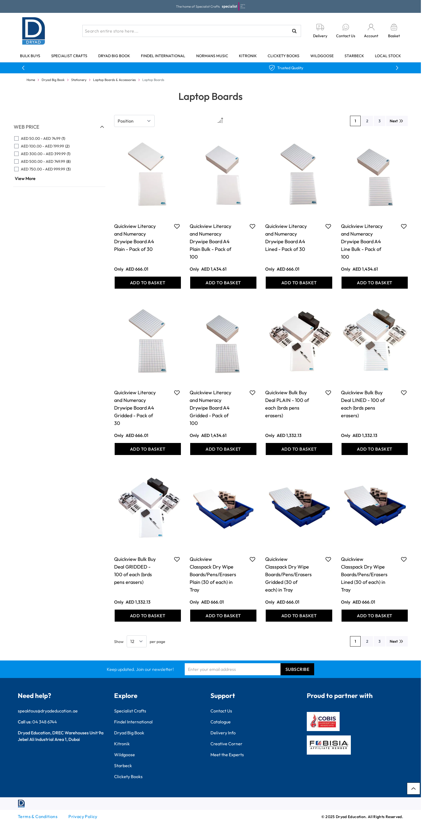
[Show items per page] (137, 641)
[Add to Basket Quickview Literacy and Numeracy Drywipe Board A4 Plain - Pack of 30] (148, 283)
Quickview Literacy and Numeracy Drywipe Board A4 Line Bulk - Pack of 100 (362, 241)
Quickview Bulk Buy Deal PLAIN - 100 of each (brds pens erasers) (287, 404)
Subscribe (297, 669)
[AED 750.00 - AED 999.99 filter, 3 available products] (59, 169)
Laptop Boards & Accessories (114, 80)
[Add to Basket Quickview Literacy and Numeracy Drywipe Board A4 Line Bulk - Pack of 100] (375, 283)
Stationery (78, 80)
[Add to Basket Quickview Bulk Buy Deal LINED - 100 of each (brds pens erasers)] (375, 449)
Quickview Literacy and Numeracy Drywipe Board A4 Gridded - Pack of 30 (135, 407)
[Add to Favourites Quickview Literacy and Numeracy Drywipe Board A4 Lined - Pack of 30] (328, 226)
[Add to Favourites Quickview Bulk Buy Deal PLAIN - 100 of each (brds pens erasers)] (328, 392)
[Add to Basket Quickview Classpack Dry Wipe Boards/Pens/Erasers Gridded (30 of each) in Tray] (299, 616)
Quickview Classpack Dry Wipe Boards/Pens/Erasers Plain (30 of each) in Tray (213, 574)
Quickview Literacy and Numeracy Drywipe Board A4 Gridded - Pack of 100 (210, 407)
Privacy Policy (82, 816)
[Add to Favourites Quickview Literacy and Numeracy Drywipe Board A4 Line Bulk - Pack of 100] (403, 226)
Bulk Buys (30, 55)
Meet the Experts (227, 754)
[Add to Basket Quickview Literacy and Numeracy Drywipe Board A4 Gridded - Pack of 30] (148, 449)
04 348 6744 (44, 722)
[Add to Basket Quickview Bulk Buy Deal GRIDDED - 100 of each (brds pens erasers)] (148, 616)
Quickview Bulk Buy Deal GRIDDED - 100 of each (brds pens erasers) (135, 570)
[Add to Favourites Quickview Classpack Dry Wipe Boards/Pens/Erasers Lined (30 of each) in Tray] (403, 559)
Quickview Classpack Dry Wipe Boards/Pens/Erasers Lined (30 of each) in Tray (364, 574)
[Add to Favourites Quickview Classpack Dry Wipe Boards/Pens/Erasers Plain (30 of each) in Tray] (252, 559)
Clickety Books (283, 55)
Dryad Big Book (114, 55)
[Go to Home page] (33, 31)
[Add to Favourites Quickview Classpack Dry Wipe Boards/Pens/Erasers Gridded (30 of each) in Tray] (328, 559)
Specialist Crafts (69, 55)
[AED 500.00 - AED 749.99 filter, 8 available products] (59, 161)
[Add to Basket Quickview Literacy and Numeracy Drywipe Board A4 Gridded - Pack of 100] (223, 449)
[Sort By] (134, 121)
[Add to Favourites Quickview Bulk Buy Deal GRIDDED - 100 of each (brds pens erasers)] (177, 559)
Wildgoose (322, 55)
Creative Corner (226, 743)
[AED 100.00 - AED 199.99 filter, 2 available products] (59, 146)
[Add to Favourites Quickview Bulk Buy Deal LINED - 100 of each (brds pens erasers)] (403, 392)
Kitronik (248, 55)
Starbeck (354, 55)
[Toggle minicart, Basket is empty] (394, 31)
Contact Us (221, 711)
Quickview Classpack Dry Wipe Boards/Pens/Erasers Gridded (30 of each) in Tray (288, 574)
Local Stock (388, 55)
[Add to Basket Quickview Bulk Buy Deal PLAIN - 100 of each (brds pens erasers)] (299, 449)
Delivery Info (223, 732)
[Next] (397, 121)
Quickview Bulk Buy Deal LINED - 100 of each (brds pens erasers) (363, 404)
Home (31, 80)
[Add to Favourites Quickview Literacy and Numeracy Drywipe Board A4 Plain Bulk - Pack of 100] (252, 226)
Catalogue (220, 722)
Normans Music (212, 55)
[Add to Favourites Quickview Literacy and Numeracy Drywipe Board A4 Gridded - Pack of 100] (252, 392)
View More (25, 178)
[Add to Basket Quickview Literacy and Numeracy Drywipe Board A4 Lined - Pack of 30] (299, 283)
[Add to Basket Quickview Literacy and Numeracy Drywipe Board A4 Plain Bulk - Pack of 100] (223, 283)
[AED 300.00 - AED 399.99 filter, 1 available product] (59, 154)
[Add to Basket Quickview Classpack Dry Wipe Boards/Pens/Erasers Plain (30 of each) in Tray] (223, 616)
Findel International (163, 55)
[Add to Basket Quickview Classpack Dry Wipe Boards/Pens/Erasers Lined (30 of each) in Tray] (375, 616)
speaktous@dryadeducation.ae (48, 711)
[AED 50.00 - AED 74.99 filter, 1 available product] (59, 138)
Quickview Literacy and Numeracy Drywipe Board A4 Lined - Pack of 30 (286, 237)
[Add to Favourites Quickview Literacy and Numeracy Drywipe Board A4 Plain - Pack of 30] (177, 226)
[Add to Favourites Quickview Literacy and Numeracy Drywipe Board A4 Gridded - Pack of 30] (177, 392)
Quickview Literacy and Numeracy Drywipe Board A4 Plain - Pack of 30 (135, 237)
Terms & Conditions (37, 816)
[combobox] (191, 31)
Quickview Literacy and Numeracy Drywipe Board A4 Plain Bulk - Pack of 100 (210, 241)
